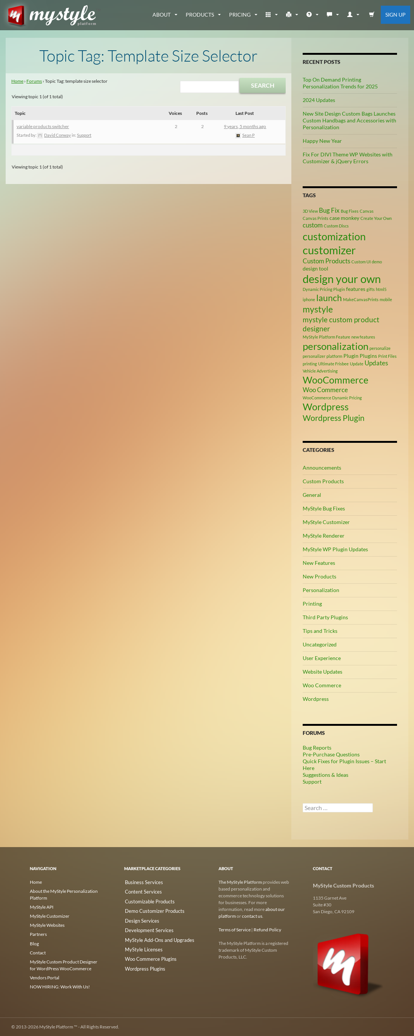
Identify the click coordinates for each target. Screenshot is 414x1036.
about (161, 14)
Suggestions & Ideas (325, 775)
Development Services (146, 927)
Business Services (141, 882)
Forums (34, 81)
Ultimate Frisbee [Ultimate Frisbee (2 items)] (333, 363)
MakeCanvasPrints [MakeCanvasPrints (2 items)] (361, 299)
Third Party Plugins (325, 617)
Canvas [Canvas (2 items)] (367, 211)
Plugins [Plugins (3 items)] (368, 356)
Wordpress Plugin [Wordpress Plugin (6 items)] (334, 417)
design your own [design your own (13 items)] (342, 278)
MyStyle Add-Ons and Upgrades (155, 936)
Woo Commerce (322, 685)
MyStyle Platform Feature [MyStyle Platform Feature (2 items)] (326, 336)
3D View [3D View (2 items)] (310, 211)
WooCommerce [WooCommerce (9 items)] (335, 379)
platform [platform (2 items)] (334, 356)
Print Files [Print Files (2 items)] (387, 356)
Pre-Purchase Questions (331, 754)
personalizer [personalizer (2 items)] (314, 356)
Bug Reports (317, 747)
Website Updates (322, 671)
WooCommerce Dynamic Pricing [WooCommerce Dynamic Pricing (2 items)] (332, 397)
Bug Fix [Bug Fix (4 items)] (329, 210)
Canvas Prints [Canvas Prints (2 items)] (315, 218)
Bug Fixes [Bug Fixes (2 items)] (350, 211)
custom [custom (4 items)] (313, 225)
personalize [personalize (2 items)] (380, 348)
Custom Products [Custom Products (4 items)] (326, 261)
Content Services (140, 891)
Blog (34, 943)
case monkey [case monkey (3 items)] (344, 218)
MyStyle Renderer (324, 535)
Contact (38, 952)
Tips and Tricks (320, 631)
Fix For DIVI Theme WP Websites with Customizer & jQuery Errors (347, 157)
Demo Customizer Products (151, 909)
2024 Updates (319, 100)
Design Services (139, 918)
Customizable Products (147, 900)
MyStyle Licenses (140, 945)
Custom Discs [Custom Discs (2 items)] (336, 225)
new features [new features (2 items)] (363, 336)
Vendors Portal (44, 977)
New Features (319, 563)
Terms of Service (235, 929)
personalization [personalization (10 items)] (335, 346)
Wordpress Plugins (143, 963)
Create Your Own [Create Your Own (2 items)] (376, 218)
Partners (38, 934)
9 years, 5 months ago (245, 126)
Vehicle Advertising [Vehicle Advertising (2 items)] (320, 370)
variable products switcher (43, 126)
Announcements (322, 467)
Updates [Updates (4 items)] (376, 363)
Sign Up (395, 14)
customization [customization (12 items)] (334, 236)
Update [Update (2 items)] (356, 363)
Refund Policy (267, 929)
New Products (319, 576)
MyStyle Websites (47, 925)
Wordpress (316, 699)
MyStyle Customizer (326, 522)
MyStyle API (42, 907)
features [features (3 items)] (355, 289)
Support (84, 135)
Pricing (240, 14)
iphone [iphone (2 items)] (309, 299)
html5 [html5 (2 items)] (381, 289)
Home (17, 81)
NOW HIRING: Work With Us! (60, 986)
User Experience (322, 658)
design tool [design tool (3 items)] (315, 268)
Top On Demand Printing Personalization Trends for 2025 (340, 83)
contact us (252, 916)
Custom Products (323, 481)
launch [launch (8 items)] (329, 297)
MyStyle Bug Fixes (324, 508)
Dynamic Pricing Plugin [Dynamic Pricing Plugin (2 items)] (324, 289)
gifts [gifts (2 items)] (370, 289)
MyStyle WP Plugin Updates (335, 549)
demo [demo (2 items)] (377, 261)
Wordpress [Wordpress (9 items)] (326, 406)
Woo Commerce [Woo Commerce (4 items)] (325, 390)
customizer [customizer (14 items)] (329, 250)
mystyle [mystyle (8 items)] (318, 309)
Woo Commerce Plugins (148, 954)
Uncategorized (320, 644)
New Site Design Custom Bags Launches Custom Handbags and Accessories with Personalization (349, 120)
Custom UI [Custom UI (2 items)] (361, 261)
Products (200, 14)
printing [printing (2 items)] (310, 363)
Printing (312, 603)
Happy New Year (322, 141)
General (312, 495)
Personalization (321, 590)
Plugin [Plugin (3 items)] (351, 356)
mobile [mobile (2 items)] (386, 299)
